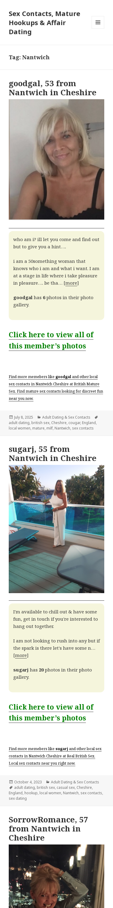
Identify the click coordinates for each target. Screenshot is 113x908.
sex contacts (83, 428)
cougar (74, 422)
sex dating (18, 798)
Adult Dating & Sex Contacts (66, 417)
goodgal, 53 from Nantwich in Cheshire (52, 88)
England (89, 422)
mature (38, 428)
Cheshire (59, 422)
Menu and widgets (98, 28)
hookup (31, 792)
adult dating (19, 422)
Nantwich (62, 428)
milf (49, 428)
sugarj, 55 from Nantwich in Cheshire (52, 453)
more (71, 283)
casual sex (66, 787)
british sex (40, 422)
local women (19, 428)
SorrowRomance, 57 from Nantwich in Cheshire (48, 828)
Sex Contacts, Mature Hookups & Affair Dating (44, 22)
